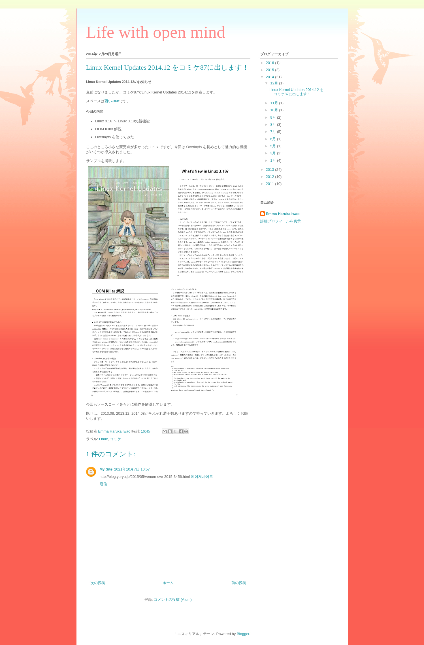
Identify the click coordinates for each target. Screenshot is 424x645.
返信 (103, 484)
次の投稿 (97, 583)
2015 (270, 70)
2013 (270, 169)
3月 (273, 153)
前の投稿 (238, 583)
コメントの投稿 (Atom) (173, 599)
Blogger (243, 634)
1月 (273, 160)
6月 (273, 139)
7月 (273, 131)
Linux (103, 439)
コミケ (115, 439)
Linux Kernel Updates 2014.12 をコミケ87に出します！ (296, 92)
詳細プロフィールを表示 (280, 221)
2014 (270, 77)
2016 (270, 63)
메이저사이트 (202, 476)
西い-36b (112, 101)
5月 (273, 146)
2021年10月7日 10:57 (132, 469)
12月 (274, 83)
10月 (274, 110)
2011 (270, 184)
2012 (270, 176)
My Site (106, 469)
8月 (273, 124)
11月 (274, 103)
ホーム (168, 583)
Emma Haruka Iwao (114, 431)
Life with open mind (155, 32)
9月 (273, 117)
